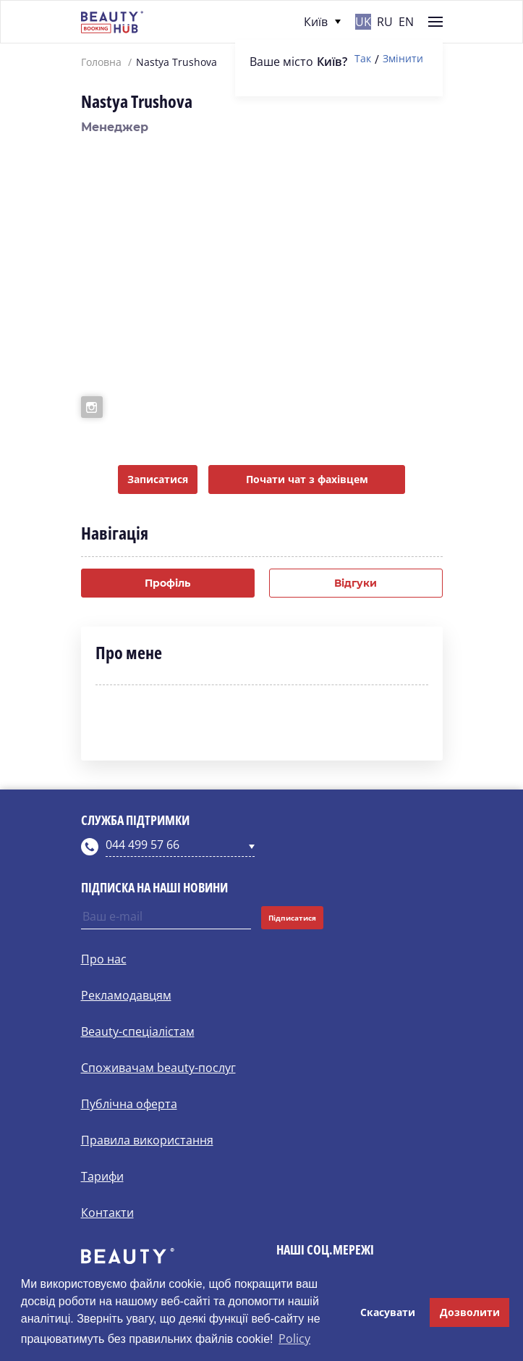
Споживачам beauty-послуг (158, 1068)
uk (363, 22)
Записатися (157, 479)
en (406, 22)
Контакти (107, 1212)
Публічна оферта (129, 1104)
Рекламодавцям (126, 995)
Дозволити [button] (470, 1312)
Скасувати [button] (387, 1312)
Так (362, 59)
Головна (101, 62)
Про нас (104, 959)
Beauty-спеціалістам (138, 1031)
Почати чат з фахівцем (307, 479)
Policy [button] (294, 1339)
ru (385, 22)
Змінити (403, 59)
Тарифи (102, 1176)
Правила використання (147, 1140)
